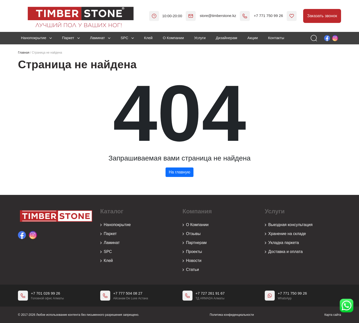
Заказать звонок (322, 16)
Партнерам (194, 243)
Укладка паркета (282, 243)
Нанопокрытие (36, 38)
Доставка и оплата (284, 252)
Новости (191, 261)
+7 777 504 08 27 (127, 293)
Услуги (200, 38)
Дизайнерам (226, 38)
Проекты (192, 252)
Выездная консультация (289, 225)
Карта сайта (332, 315)
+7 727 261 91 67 (210, 293)
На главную (179, 172)
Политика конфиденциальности (232, 315)
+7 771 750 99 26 (261, 15)
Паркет (71, 38)
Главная (23, 52)
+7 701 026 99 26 (45, 293)
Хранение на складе (285, 234)
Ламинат (100, 38)
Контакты (276, 38)
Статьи (190, 270)
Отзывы (191, 234)
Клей (148, 38)
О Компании (173, 38)
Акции (252, 38)
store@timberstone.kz (211, 15)
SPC (127, 38)
